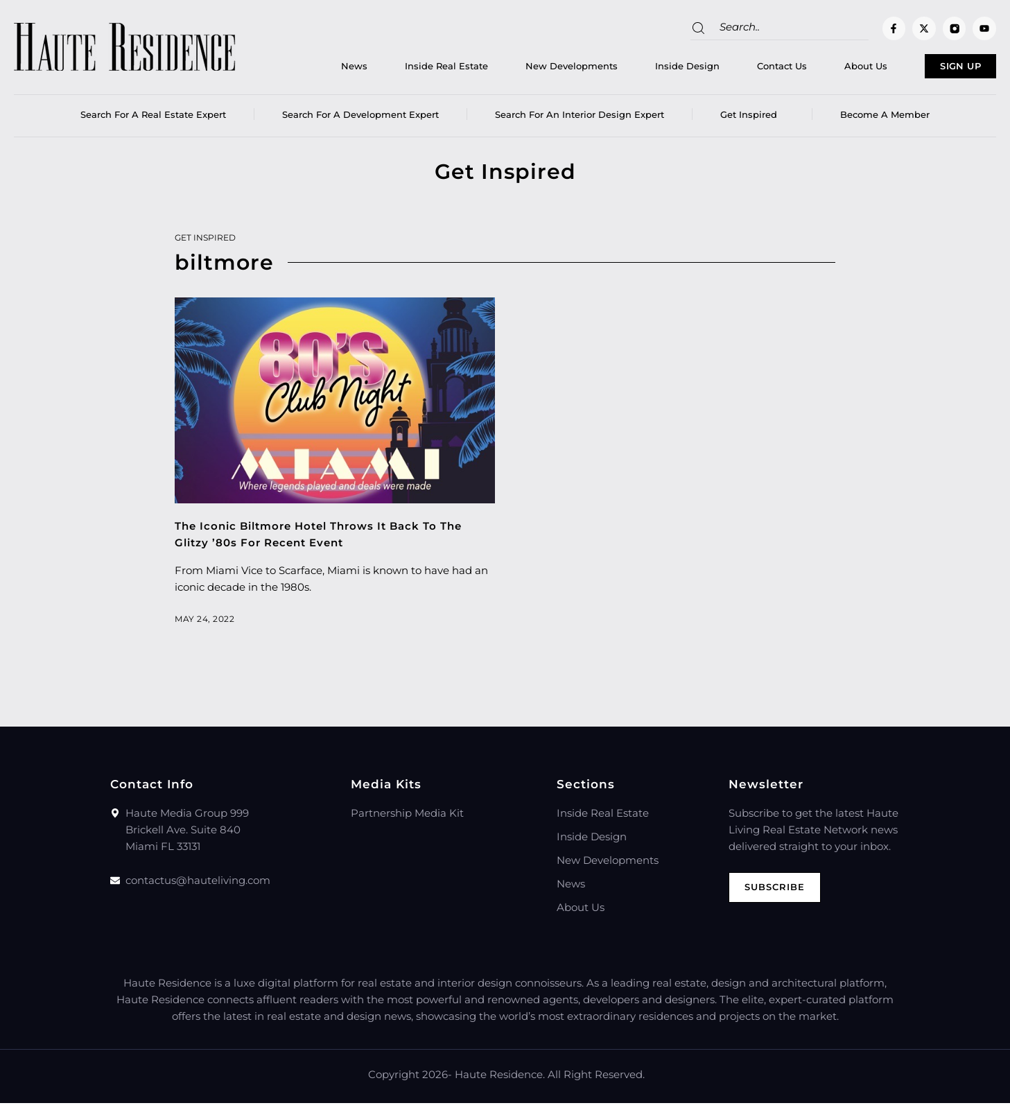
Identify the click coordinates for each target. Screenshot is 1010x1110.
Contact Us (735, 70)
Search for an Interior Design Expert (579, 121)
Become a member (885, 121)
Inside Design (641, 70)
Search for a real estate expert (153, 121)
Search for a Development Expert (360, 121)
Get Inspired (752, 121)
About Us (819, 70)
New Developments (525, 70)
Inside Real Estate (400, 70)
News (308, 70)
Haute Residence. (500, 1081)
